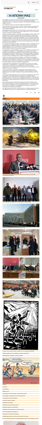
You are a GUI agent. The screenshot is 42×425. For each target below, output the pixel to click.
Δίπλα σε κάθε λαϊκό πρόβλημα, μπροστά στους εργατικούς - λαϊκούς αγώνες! (21, 268)
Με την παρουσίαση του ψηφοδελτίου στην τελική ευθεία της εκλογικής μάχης (21, 189)
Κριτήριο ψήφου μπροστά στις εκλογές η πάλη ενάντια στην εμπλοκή (15, 416)
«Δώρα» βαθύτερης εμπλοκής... (21, 113)
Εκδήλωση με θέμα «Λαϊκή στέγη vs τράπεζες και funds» (13, 409)
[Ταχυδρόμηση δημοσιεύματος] (35, 92)
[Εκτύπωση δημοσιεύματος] (38, 92)
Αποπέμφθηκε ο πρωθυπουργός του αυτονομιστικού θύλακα (14, 395)
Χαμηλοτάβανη (6, 389)
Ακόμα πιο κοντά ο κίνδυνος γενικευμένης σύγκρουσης (21, 137)
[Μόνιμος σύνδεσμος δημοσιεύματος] (27, 92)
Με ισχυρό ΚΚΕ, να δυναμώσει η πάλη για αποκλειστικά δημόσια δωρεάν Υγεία (21, 242)
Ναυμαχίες (5, 386)
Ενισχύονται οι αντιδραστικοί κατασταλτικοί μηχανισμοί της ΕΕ (21, 216)
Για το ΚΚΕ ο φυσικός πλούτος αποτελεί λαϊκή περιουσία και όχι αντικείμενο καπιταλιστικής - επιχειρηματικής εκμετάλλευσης (21, 163)
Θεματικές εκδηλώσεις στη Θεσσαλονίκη (10, 407)
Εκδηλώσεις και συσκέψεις (8, 402)
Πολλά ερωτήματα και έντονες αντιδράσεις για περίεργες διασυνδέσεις (16, 353)
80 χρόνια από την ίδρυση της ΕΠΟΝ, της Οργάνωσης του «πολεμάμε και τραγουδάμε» (21, 326)
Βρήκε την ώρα (6, 391)
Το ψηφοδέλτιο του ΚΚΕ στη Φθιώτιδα (10, 398)
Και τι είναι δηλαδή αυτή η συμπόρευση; (10, 411)
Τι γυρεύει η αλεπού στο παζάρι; (9, 400)
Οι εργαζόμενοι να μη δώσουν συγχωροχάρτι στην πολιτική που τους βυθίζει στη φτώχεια (21, 289)
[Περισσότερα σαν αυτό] (31, 92)
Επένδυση (21, 371)
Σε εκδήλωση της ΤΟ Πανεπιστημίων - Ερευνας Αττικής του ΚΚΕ (15, 393)
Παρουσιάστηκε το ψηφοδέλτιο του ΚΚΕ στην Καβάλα (13, 355)
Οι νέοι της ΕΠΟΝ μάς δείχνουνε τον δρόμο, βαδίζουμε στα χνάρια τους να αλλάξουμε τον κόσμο (20, 418)
